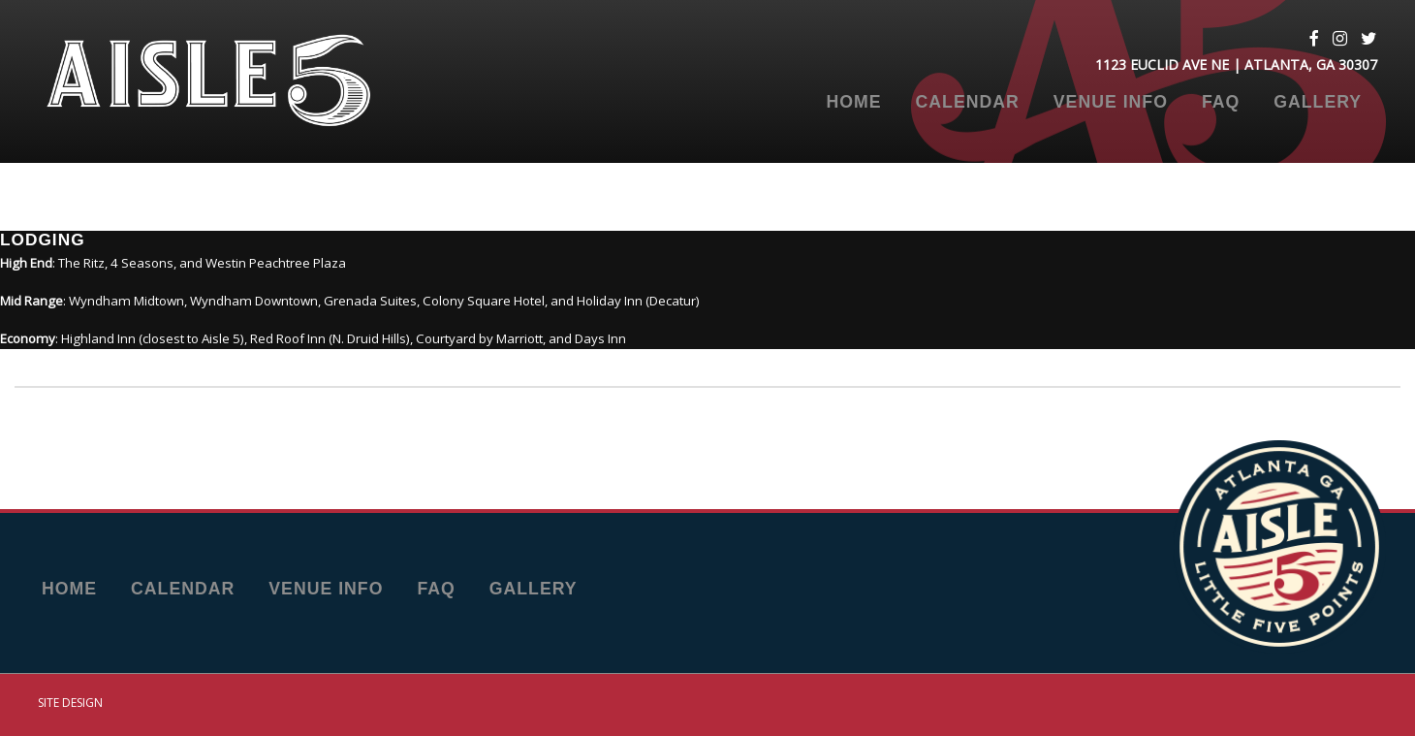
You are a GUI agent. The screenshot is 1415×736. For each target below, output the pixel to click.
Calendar (968, 103)
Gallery (1318, 103)
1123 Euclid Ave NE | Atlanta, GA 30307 (1236, 64)
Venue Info (1110, 103)
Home (853, 103)
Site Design (70, 702)
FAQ (1221, 103)
